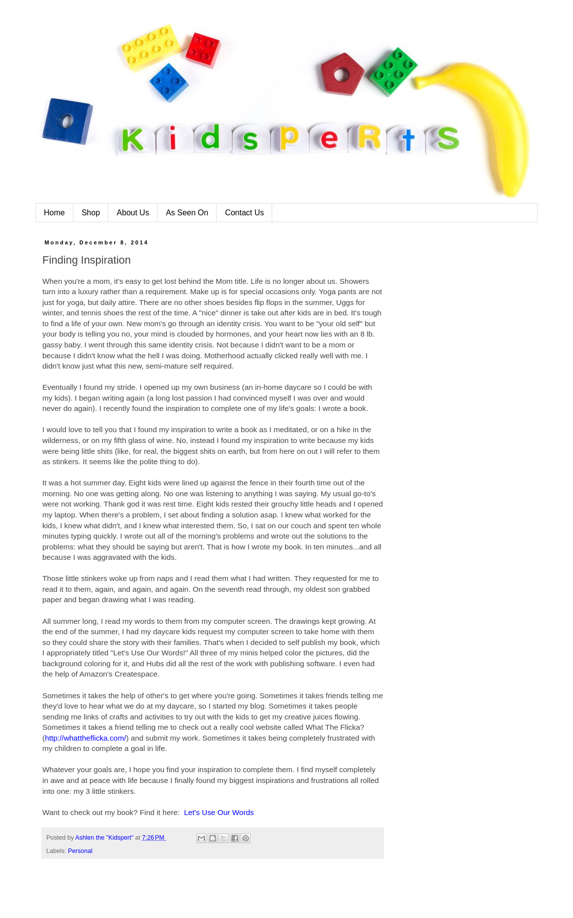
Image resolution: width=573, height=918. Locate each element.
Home (54, 212)
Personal (80, 851)
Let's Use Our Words (219, 812)
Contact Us (244, 212)
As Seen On (187, 212)
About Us (133, 212)
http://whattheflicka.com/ (85, 738)
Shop (91, 212)
